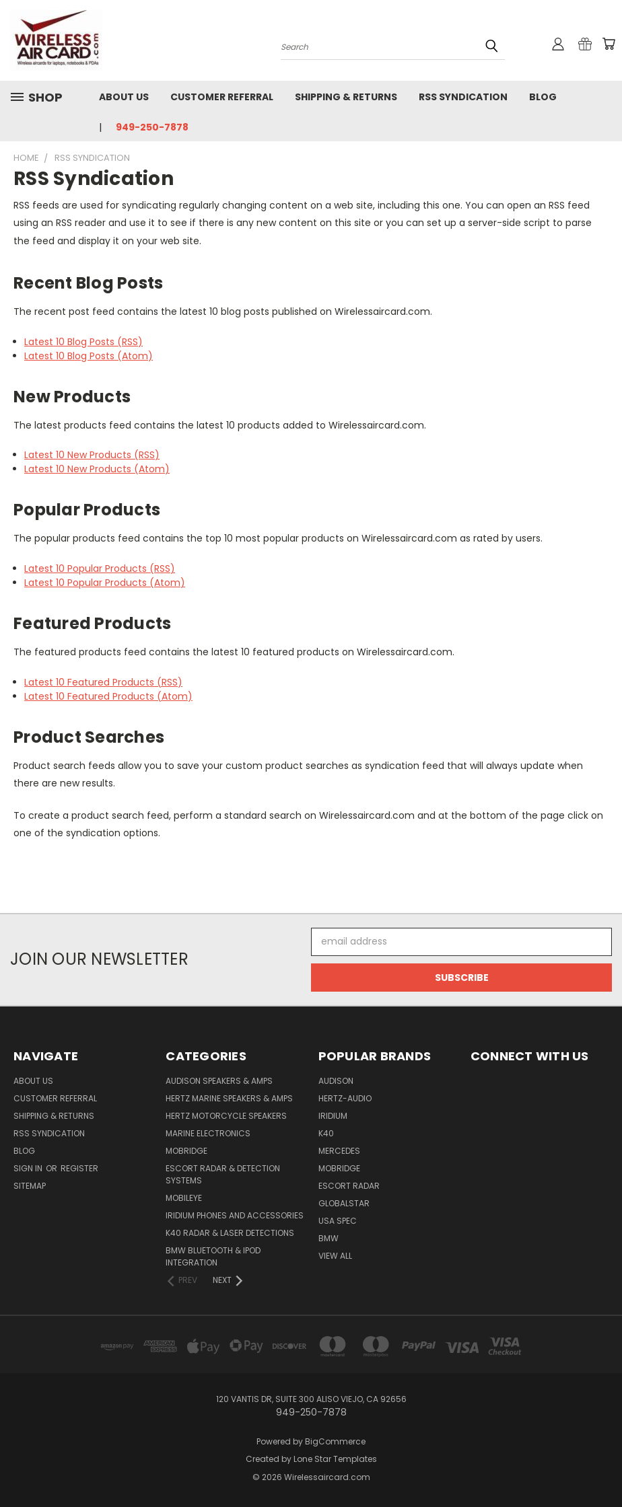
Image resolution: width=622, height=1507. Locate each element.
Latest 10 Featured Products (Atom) (108, 696)
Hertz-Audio (345, 1098)
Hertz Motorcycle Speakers (226, 1116)
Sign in (28, 1168)
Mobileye (184, 1198)
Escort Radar (349, 1185)
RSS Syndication (463, 97)
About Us (124, 97)
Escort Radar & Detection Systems (223, 1174)
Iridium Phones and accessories (235, 1215)
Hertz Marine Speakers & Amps (229, 1098)
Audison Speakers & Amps (219, 1081)
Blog (543, 97)
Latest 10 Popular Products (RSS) (99, 568)
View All (335, 1255)
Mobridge (186, 1150)
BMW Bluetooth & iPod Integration (213, 1256)
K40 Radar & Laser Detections (230, 1233)
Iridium (332, 1116)
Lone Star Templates (335, 1459)
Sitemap (29, 1185)
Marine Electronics (208, 1133)
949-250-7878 (152, 127)
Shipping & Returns (346, 97)
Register (79, 1168)
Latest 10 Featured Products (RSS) (103, 682)
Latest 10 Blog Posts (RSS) (83, 341)
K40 (326, 1133)
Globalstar (344, 1203)
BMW (328, 1238)
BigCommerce (335, 1441)
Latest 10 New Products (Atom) (97, 469)
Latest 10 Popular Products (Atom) (104, 582)
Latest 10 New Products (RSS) (92, 455)
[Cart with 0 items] (608, 43)
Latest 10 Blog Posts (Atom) (88, 356)
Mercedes (339, 1150)
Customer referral (221, 97)
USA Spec (337, 1220)
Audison (335, 1081)
